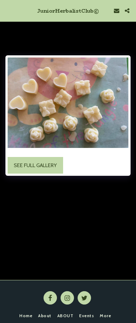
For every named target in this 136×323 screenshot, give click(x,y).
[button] (8, 10)
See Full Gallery (35, 165)
